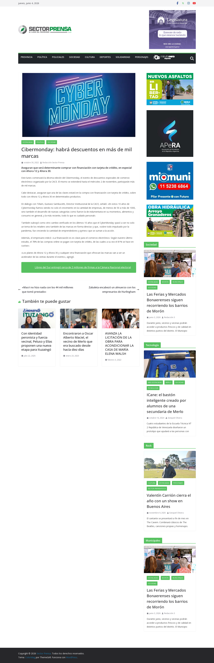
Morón (165, 282)
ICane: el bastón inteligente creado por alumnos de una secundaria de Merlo (166, 403)
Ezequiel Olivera (175, 418)
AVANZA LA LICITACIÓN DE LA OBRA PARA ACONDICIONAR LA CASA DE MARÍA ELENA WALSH (119, 343)
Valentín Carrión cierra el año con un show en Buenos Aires (169, 501)
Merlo (168, 382)
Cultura (90, 57)
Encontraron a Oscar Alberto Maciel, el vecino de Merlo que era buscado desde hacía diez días (78, 341)
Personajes (141, 57)
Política (42, 57)
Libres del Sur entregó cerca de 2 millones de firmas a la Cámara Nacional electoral (83, 267)
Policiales (58, 57)
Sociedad (74, 57)
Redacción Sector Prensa (53, 162)
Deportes (105, 57)
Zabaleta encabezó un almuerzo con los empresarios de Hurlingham (114, 290)
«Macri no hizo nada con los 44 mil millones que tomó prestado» (45, 290)
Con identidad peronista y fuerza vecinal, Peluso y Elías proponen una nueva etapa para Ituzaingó (36, 341)
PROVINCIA (26, 57)
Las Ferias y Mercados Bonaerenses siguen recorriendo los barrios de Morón (167, 303)
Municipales (178, 282)
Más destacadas (155, 382)
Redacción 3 (169, 317)
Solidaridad (123, 57)
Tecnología (153, 388)
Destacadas (28, 142)
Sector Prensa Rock (157, 488)
